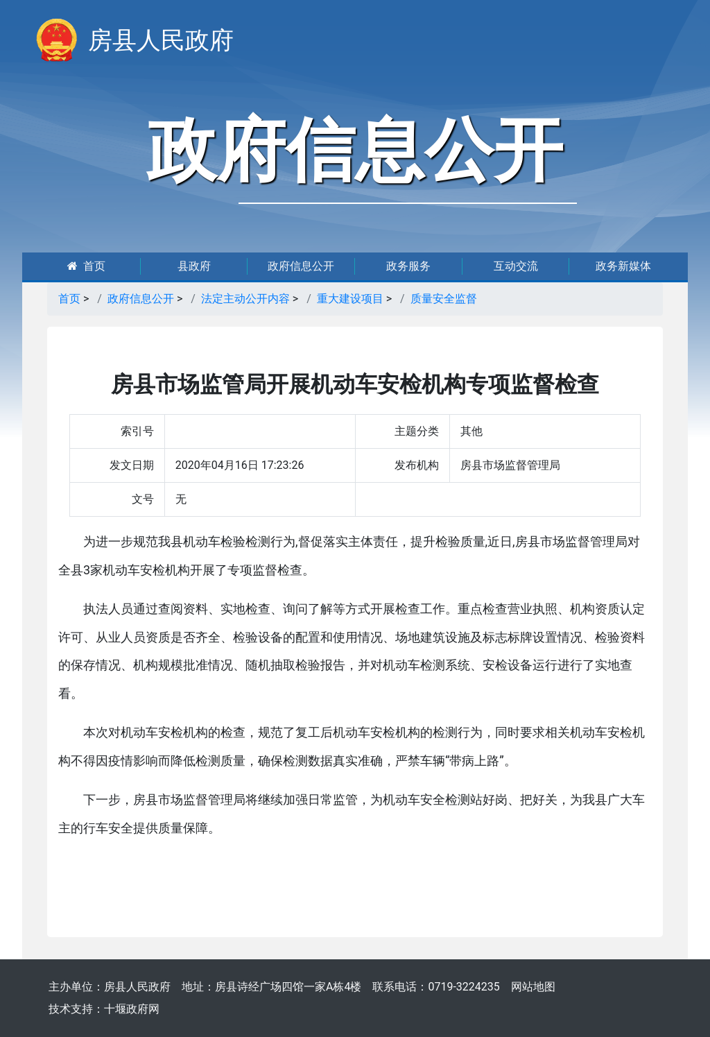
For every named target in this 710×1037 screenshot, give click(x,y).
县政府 (194, 266)
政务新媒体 (623, 266)
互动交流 (516, 266)
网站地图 (533, 986)
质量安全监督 (443, 298)
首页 (86, 266)
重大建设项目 (350, 298)
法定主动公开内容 (245, 298)
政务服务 (408, 266)
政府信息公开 (301, 266)
